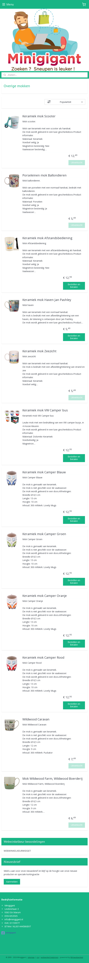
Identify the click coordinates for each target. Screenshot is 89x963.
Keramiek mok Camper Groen (44, 534)
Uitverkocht (76, 162)
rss (38, 957)
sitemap (31, 957)
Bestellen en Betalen (74, 285)
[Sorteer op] (65, 102)
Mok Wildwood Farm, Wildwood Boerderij (52, 779)
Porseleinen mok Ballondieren (44, 175)
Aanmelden (12, 881)
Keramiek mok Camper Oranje (44, 596)
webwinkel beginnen (49, 957)
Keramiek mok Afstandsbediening (47, 238)
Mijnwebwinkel (76, 957)
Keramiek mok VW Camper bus (45, 410)
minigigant (8, 933)
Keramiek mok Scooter (39, 116)
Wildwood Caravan (35, 719)
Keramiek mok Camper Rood (43, 658)
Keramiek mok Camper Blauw (44, 472)
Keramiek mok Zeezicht (39, 351)
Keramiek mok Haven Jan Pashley (46, 300)
